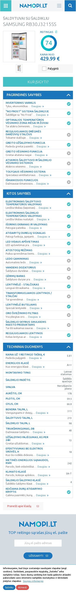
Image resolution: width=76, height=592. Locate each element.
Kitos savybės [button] (39, 193)
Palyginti (53, 68)
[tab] (38, 95)
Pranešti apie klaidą (19, 506)
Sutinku (9, 587)
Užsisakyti (36, 555)
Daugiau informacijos (33, 581)
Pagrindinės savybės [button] (39, 95)
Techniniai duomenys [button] (39, 347)
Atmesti (22, 587)
